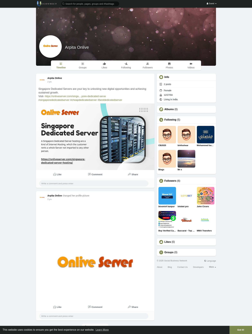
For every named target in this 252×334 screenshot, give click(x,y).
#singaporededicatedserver (53, 100)
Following (170, 119)
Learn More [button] (102, 329)
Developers (198, 267)
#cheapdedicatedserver (83, 100)
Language (210, 261)
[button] (90, 3)
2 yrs (49, 82)
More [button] (212, 267)
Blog (170, 267)
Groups (169, 252)
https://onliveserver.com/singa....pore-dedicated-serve (75, 96)
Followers (170, 181)
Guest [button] (211, 3)
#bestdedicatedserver (110, 100)
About (159, 267)
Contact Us (182, 267)
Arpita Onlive (77, 47)
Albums (169, 109)
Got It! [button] (240, 330)
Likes (167, 242)
